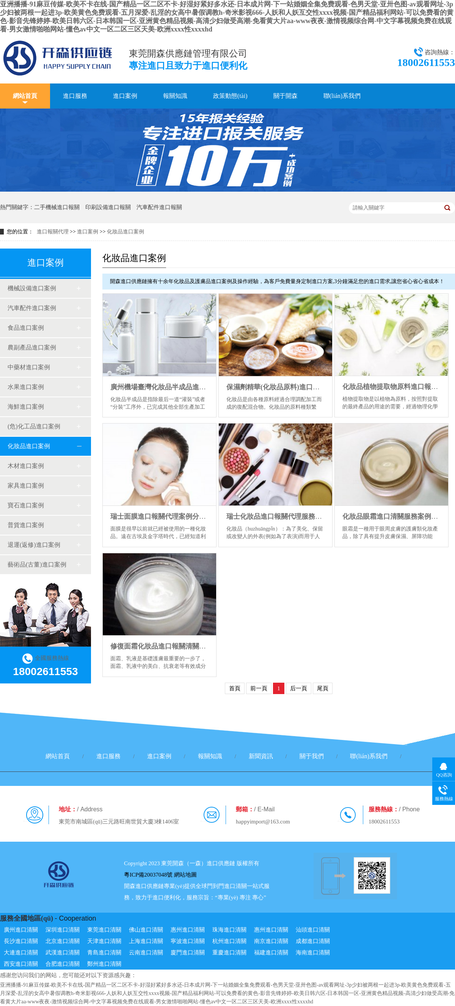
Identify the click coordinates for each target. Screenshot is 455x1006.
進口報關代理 (53, 232)
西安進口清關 (21, 964)
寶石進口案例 (26, 505)
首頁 (234, 688)
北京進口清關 (63, 941)
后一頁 (298, 688)
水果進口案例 (26, 387)
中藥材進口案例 (29, 367)
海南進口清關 (313, 952)
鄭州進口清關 (104, 964)
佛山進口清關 (146, 930)
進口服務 (75, 96)
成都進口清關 (313, 941)
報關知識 (175, 96)
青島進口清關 (104, 952)
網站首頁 (25, 96)
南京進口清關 (271, 941)
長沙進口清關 (21, 941)
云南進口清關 (146, 952)
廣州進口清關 (21, 930)
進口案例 (125, 96)
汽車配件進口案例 (32, 308)
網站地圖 (185, 875)
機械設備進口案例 (32, 288)
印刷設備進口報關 (108, 207)
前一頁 (258, 688)
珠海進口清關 (229, 930)
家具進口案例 (26, 485)
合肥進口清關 (63, 964)
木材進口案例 (26, 466)
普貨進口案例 (26, 525)
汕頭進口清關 (313, 930)
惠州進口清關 (188, 930)
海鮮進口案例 (26, 406)
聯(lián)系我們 (342, 96)
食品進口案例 (26, 327)
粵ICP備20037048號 (148, 875)
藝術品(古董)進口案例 (37, 564)
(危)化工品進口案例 (34, 426)
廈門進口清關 (188, 952)
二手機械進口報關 (57, 207)
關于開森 (285, 96)
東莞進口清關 (104, 930)
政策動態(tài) (230, 96)
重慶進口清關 (229, 952)
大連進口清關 (21, 952)
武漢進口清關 (63, 952)
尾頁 (322, 688)
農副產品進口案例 (32, 347)
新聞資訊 (261, 756)
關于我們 (312, 756)
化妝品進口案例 (125, 232)
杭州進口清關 (229, 941)
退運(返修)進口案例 (34, 545)
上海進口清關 (146, 941)
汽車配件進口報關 (159, 207)
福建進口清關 (271, 952)
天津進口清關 (104, 941)
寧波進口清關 (188, 941)
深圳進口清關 (63, 930)
